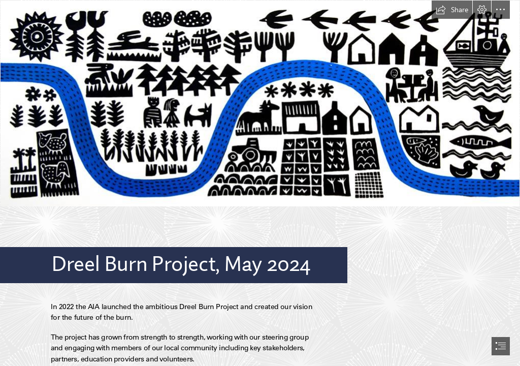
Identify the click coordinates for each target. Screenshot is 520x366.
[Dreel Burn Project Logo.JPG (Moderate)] (260, 103)
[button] (452, 10)
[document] (260, 183)
